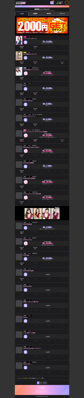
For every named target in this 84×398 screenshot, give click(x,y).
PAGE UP (42, 388)
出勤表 (35, 13)
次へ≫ (44, 382)
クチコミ (62, 13)
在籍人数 (22, 47)
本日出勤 (35, 47)
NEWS (49, 13)
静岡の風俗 (25, 378)
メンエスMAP (18, 6)
